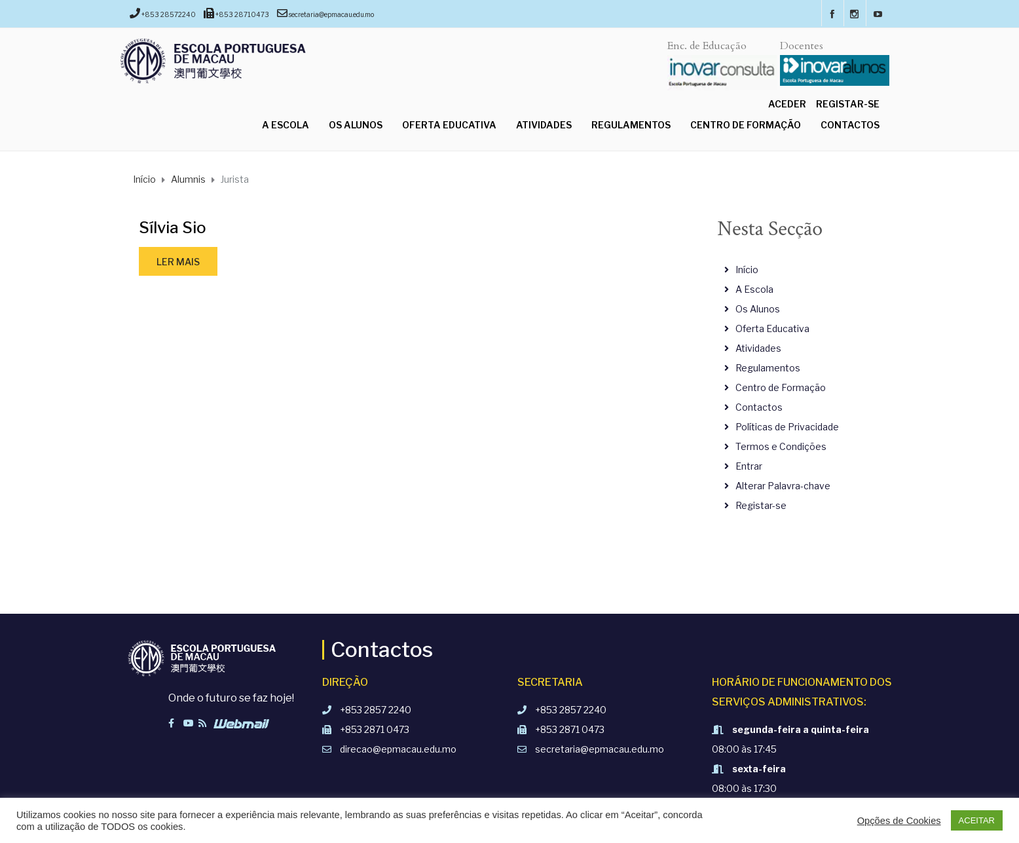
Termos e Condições (780, 446)
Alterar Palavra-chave (782, 485)
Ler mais (178, 261)
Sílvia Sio (172, 227)
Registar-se (848, 103)
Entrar (748, 466)
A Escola (285, 124)
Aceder (787, 103)
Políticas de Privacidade (787, 426)
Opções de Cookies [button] (899, 820)
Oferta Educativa (449, 124)
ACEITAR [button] (977, 820)
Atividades (544, 124)
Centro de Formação (745, 124)
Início (746, 269)
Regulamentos (631, 124)
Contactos (850, 124)
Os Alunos (355, 124)
